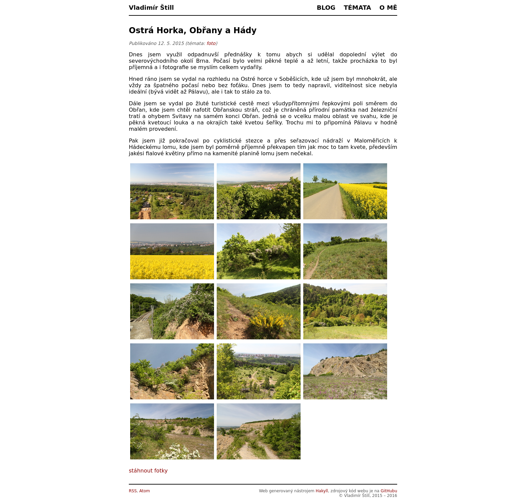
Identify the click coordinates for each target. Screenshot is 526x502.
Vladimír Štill (151, 7)
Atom (144, 491)
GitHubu (389, 491)
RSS (133, 491)
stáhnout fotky (148, 470)
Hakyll (322, 491)
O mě (388, 7)
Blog (326, 7)
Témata (357, 7)
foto (210, 43)
